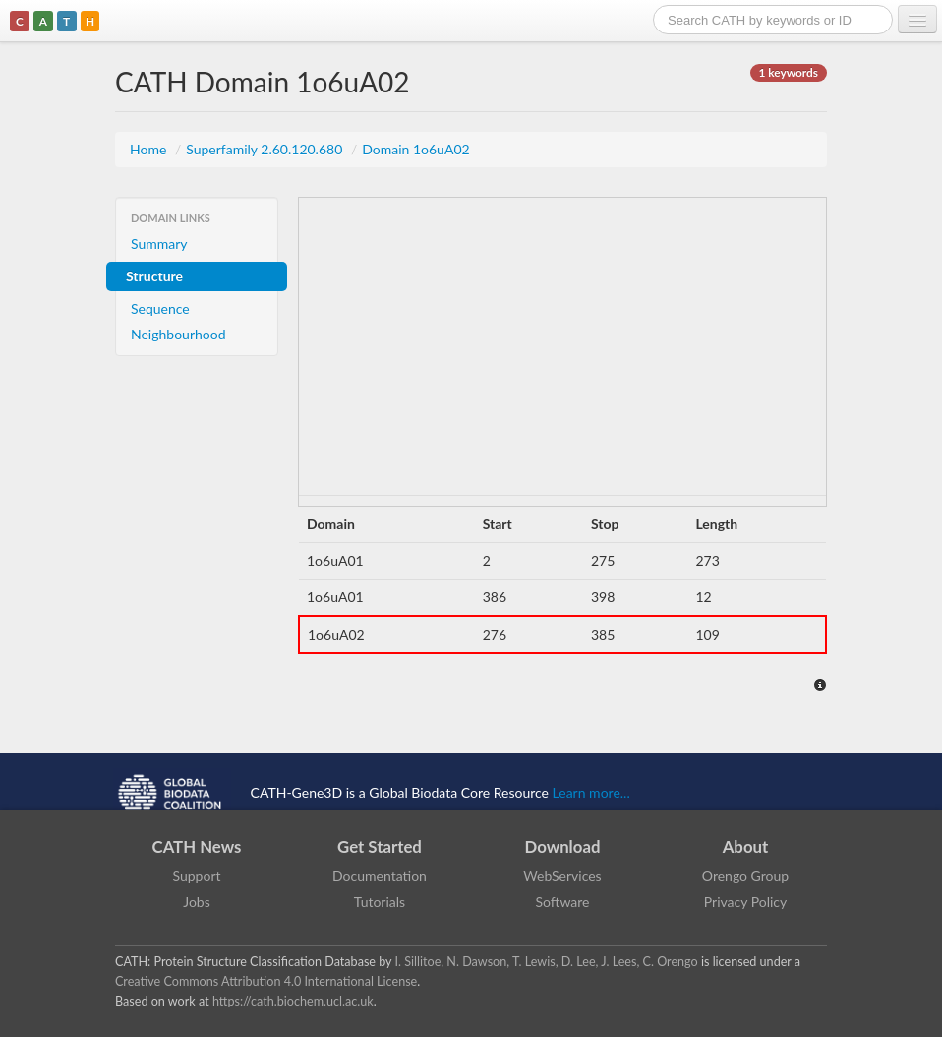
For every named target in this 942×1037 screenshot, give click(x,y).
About (746, 846)
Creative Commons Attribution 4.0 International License (266, 981)
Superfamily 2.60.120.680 (266, 149)
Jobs (196, 901)
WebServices (562, 875)
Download (563, 846)
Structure (154, 276)
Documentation (379, 875)
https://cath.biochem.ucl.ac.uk (293, 1001)
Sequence (160, 308)
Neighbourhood (178, 334)
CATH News (197, 846)
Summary (159, 243)
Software (563, 901)
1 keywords (788, 72)
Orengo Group (745, 875)
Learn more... (591, 791)
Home (150, 149)
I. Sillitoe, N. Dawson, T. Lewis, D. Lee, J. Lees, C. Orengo (546, 961)
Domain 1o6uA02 (415, 149)
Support (196, 875)
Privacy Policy (745, 901)
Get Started (379, 846)
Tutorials (379, 901)
